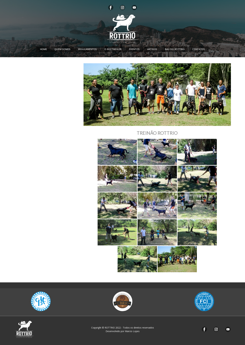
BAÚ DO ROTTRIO (175, 49)
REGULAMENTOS (87, 49)
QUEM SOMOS (62, 49)
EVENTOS (134, 49)
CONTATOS (198, 49)
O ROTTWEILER (112, 49)
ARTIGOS (152, 49)
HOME (43, 49)
